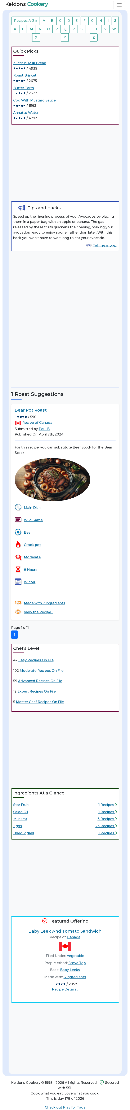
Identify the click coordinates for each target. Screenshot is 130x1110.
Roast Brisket (24, 75)
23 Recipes (106, 826)
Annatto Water (26, 113)
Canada (73, 937)
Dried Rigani (23, 833)
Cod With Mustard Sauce (34, 100)
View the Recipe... (38, 612)
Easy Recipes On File (36, 660)
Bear (28, 532)
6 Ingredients (75, 977)
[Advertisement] (65, 162)
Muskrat (20, 819)
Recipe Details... (65, 989)
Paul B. (44, 429)
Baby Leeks (70, 970)
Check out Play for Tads (65, 1107)
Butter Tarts (23, 88)
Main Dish (32, 508)
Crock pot (32, 545)
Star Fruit (21, 805)
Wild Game (33, 520)
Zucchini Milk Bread (29, 63)
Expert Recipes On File (36, 691)
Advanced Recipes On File (40, 681)
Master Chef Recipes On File (40, 702)
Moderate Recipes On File (41, 671)
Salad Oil (20, 812)
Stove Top (77, 963)
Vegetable (75, 956)
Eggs (17, 826)
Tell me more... (105, 245)
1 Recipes (107, 805)
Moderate (32, 557)
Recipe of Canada (37, 423)
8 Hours (30, 570)
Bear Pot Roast (31, 410)
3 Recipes (107, 819)
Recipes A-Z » (25, 21)
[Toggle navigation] (119, 5)
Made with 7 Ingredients (44, 603)
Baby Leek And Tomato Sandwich (65, 931)
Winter (29, 582)
